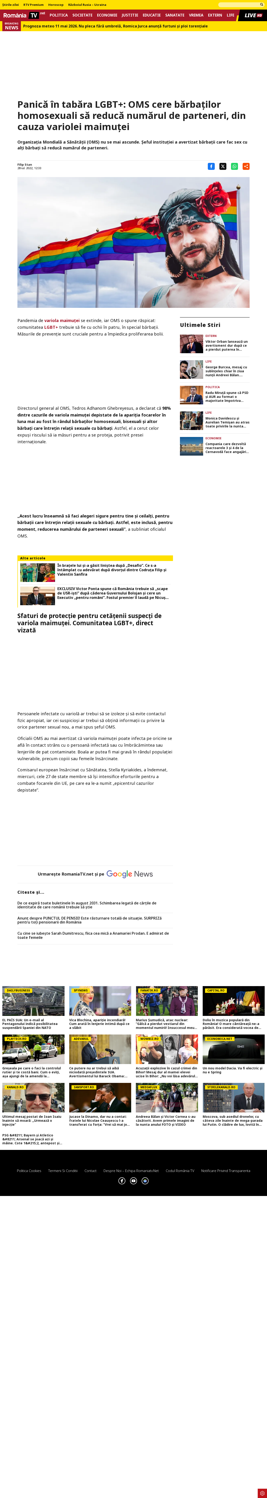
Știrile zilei (10, 5)
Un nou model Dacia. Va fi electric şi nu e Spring (232, 1070)
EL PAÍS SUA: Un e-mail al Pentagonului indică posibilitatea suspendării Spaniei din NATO (30, 1024)
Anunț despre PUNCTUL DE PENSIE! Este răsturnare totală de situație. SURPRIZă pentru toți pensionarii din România (89, 920)
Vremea (196, 15)
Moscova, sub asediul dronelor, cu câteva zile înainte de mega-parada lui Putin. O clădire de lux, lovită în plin (233, 1120)
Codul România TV (180, 1171)
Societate (82, 15)
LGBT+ (51, 327)
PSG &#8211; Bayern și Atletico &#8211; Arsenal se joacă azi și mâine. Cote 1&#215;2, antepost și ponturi (30, 1139)
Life (230, 15)
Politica (59, 15)
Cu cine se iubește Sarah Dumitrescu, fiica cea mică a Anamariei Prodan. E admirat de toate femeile (93, 935)
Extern (215, 15)
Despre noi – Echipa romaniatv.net (131, 1171)
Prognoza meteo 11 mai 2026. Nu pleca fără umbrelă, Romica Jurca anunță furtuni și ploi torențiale (115, 26)
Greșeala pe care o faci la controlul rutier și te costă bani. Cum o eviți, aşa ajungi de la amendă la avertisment (31, 1072)
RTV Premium (33, 5)
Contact (91, 1171)
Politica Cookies (29, 1171)
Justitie (130, 15)
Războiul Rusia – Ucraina (87, 5)
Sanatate (174, 15)
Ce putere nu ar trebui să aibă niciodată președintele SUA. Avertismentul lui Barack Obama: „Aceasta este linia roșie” (97, 1072)
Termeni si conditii (63, 1171)
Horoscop (56, 5)
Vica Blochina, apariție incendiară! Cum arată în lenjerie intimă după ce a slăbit (99, 1024)
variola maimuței (62, 320)
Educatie (152, 15)
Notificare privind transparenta (225, 1171)
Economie (107, 15)
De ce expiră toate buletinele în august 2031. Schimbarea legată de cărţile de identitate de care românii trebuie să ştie (86, 905)
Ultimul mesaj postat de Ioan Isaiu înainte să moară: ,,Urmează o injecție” (31, 1120)
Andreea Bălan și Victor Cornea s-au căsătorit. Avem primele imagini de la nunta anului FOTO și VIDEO (165, 1120)
